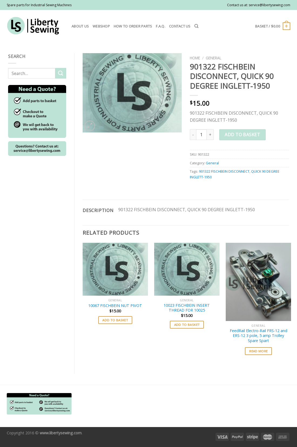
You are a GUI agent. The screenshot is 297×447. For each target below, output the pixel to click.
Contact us (180, 26)
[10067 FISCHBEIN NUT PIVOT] (115, 269)
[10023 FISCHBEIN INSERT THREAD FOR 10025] (187, 269)
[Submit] (60, 73)
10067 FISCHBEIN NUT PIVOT (115, 305)
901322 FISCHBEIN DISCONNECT (224, 171)
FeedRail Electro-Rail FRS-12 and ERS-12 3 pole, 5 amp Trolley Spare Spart (258, 335)
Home (195, 57)
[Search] (196, 26)
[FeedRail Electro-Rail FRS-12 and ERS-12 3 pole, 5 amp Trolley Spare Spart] (258, 282)
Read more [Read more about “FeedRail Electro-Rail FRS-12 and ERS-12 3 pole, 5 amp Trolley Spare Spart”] (258, 351)
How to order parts (133, 26)
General (213, 57)
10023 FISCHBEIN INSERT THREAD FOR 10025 (187, 308)
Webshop (101, 26)
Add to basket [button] (115, 320)
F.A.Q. (160, 26)
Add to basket (242, 135)
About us (80, 26)
